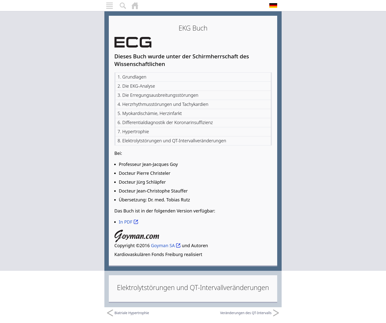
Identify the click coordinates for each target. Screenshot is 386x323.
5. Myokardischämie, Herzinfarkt (150, 113)
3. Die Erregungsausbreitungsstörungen (158, 95)
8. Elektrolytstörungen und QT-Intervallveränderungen (172, 141)
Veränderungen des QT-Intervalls (249, 312)
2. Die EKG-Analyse (136, 86)
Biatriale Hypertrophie (128, 312)
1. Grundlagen (132, 77)
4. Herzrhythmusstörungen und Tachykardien (163, 104)
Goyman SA (163, 245)
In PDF (125, 222)
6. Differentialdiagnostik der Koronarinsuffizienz (165, 122)
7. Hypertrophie (133, 131)
